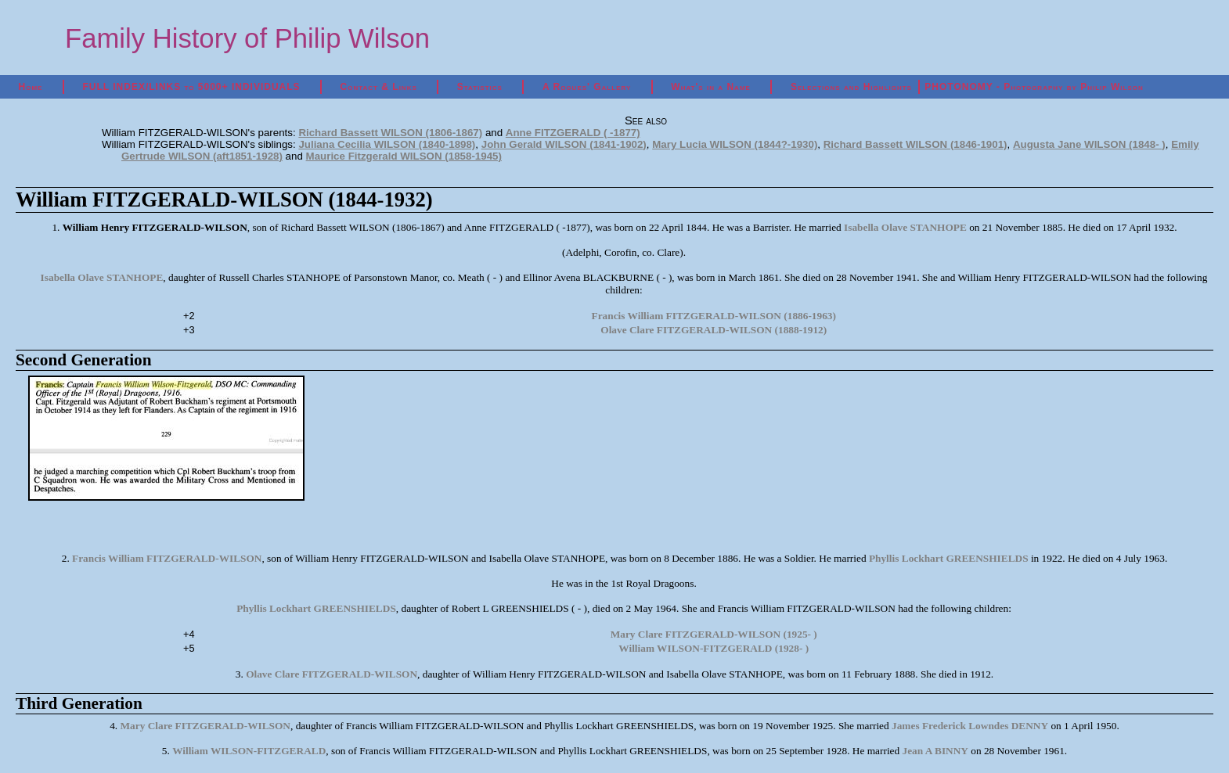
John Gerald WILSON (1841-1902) (564, 144)
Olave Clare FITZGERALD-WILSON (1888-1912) (713, 330)
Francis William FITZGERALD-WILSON (166, 558)
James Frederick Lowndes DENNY (970, 726)
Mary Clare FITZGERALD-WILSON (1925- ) (714, 634)
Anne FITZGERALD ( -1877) (573, 132)
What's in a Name (711, 86)
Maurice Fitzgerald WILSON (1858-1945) (404, 156)
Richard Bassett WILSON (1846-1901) (915, 144)
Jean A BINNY (935, 751)
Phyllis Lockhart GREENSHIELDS (949, 558)
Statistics (480, 86)
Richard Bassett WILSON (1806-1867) (390, 132)
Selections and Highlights (851, 86)
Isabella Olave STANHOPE (905, 227)
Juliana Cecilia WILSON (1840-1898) (386, 144)
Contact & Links (379, 86)
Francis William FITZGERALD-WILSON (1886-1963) (714, 316)
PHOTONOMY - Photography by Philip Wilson (1033, 86)
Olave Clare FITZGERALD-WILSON (331, 674)
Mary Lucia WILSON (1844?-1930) (734, 144)
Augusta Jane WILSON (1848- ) (1089, 144)
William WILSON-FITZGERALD (249, 751)
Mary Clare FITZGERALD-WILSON (205, 726)
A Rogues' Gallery (586, 86)
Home (31, 86)
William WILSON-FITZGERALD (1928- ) (713, 648)
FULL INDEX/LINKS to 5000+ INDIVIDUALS (191, 86)
